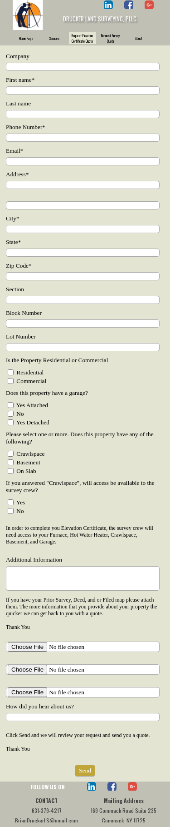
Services (54, 38)
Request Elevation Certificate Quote (82, 38)
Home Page (26, 38)
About (138, 38)
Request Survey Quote (110, 38)
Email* (15, 150)
